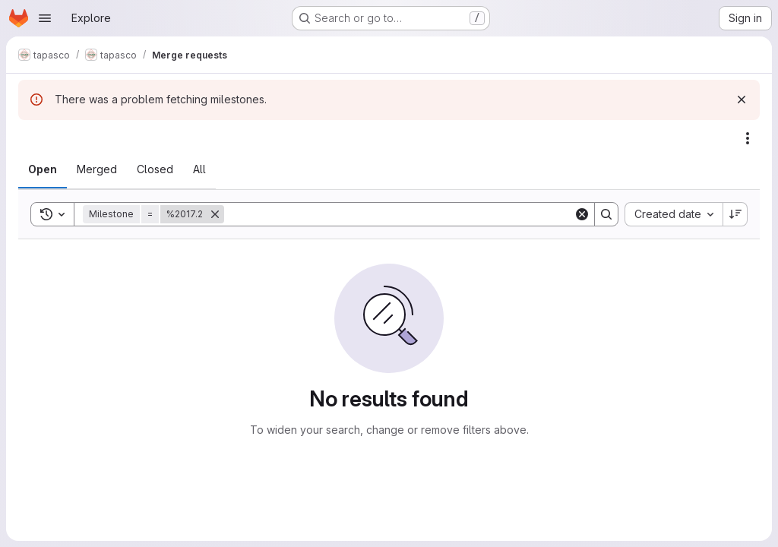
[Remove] (215, 214)
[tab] (42, 169)
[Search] (399, 214)
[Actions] (747, 138)
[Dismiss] (741, 99)
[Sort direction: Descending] (735, 214)
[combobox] (674, 214)
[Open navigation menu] (45, 18)
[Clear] (582, 214)
